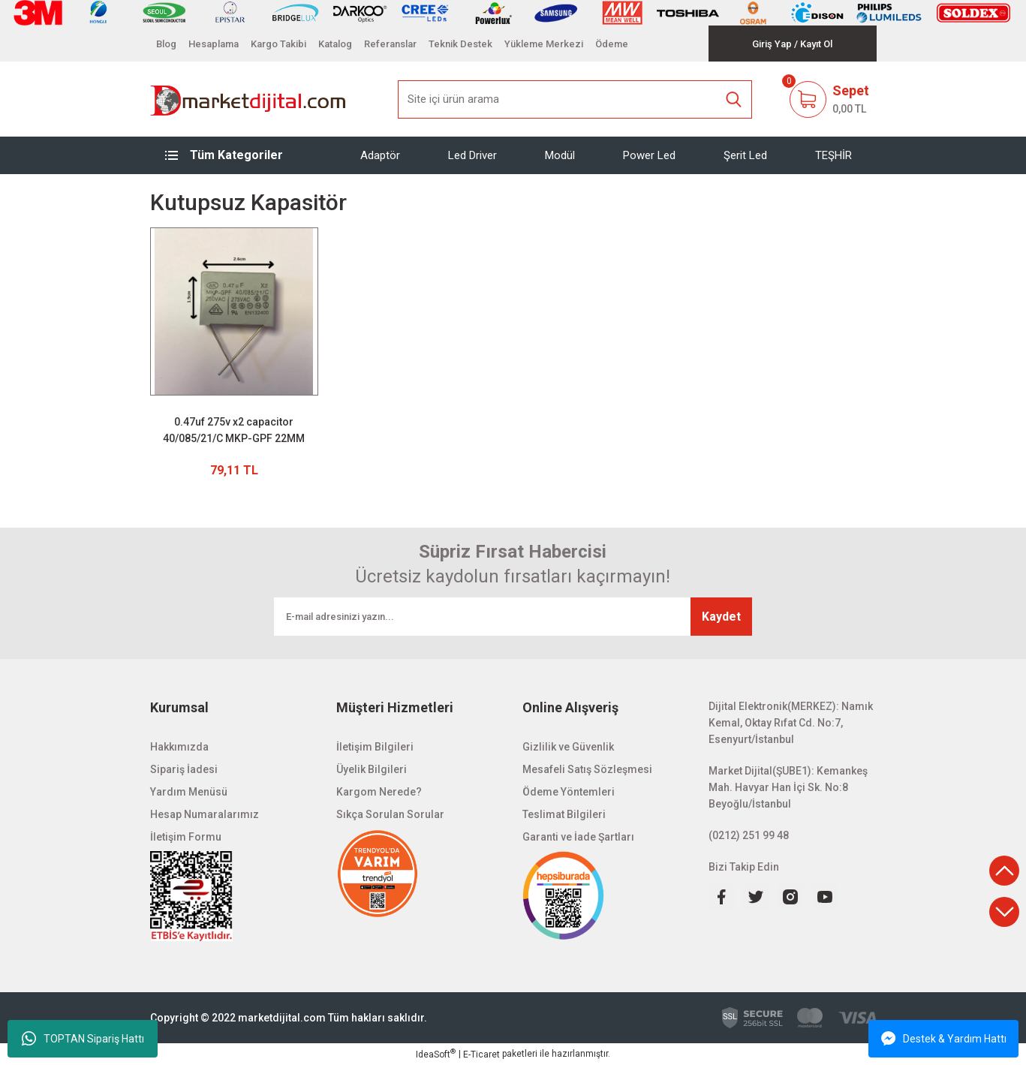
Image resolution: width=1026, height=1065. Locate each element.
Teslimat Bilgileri (564, 814)
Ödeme (611, 44)
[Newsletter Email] (513, 616)
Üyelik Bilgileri (371, 769)
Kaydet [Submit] (721, 616)
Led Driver (472, 155)
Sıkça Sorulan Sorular (390, 814)
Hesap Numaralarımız (204, 814)
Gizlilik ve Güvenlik (568, 747)
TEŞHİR (833, 155)
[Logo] (249, 99)
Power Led (649, 155)
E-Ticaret (481, 1054)
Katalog (335, 44)
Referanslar (390, 44)
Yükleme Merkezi (543, 44)
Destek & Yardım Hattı (943, 1038)
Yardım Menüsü (188, 792)
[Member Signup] (816, 44)
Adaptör (380, 155)
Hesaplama (213, 44)
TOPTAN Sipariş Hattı (83, 1038)
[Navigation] (234, 155)
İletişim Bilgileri (375, 747)
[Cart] (829, 99)
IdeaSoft (436, 1054)
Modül (560, 155)
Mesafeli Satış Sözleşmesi (587, 769)
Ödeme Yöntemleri (568, 792)
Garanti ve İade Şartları (578, 837)
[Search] (575, 99)
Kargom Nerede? (379, 792)
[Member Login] (772, 44)
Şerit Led (745, 155)
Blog (166, 44)
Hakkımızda (179, 747)
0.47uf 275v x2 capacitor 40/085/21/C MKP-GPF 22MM (234, 430)
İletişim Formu (185, 837)
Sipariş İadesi (184, 769)
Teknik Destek (460, 44)
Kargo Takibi (278, 44)
